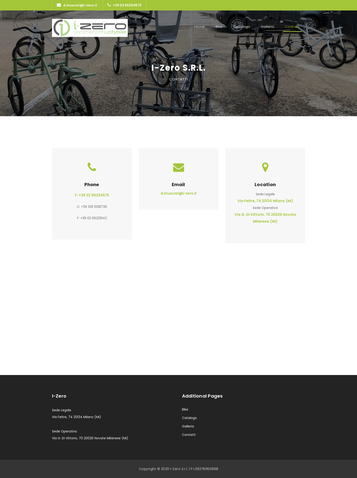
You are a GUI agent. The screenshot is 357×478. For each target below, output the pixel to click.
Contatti (293, 26)
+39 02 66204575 (124, 5)
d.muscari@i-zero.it (77, 5)
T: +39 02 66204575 (92, 195)
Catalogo (241, 26)
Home (199, 26)
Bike (219, 26)
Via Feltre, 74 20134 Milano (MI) (265, 200)
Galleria (267, 26)
